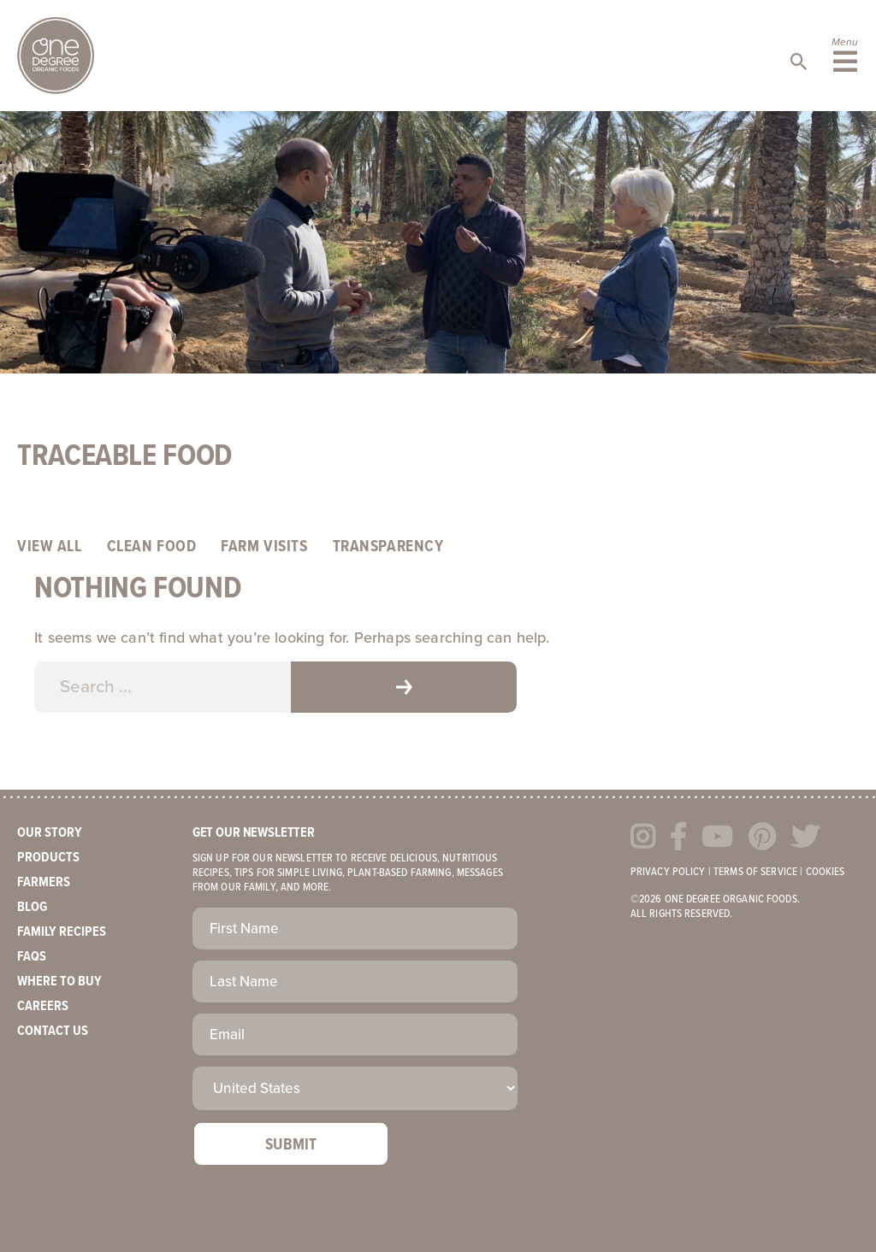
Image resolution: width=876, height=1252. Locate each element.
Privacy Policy (668, 872)
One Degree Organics (55, 55)
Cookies (825, 872)
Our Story (49, 833)
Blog (32, 907)
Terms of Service (755, 872)
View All (49, 547)
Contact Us (52, 1031)
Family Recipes (61, 932)
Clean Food (152, 547)
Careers (42, 1006)
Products (48, 858)
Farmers (43, 882)
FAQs (31, 957)
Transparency (388, 547)
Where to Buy (59, 981)
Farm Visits (264, 547)
